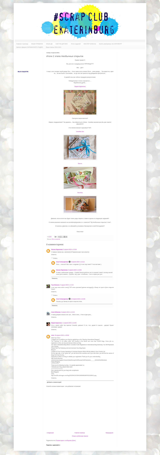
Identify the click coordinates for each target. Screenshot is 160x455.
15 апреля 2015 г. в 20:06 (62, 335)
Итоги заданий (76, 44)
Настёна (80, 192)
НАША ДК (49, 44)
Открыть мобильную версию (80, 436)
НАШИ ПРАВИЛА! (37, 44)
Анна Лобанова (56, 312)
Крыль (80, 163)
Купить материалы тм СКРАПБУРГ (110, 44)
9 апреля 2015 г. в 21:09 (70, 249)
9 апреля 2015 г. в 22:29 (67, 312)
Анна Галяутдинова (62, 262)
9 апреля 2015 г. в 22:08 (75, 270)
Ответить (53, 254)
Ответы (55, 258)
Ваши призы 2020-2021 (53, 47)
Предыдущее (109, 432)
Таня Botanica (55, 285)
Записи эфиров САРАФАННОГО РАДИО (29, 47)
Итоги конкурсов (56, 239)
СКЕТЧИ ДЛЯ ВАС (62, 44)
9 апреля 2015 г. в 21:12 (77, 262)
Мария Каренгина (80, 86)
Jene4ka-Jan (80, 131)
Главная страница (22, 44)
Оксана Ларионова (57, 249)
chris (52, 335)
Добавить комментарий (54, 382)
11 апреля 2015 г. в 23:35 (69, 323)
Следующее (50, 432)
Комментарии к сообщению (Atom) (66, 440)
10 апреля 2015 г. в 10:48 (78, 299)
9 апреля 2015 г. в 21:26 (67, 285)
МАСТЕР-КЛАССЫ (90, 44)
